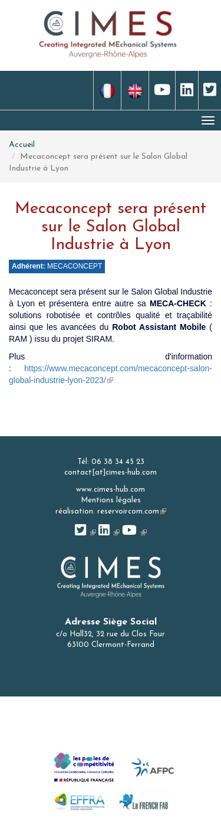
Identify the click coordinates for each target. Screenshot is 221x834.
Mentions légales (111, 500)
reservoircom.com (131, 511)
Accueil (22, 144)
